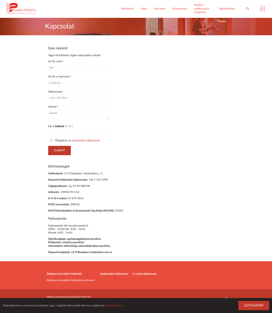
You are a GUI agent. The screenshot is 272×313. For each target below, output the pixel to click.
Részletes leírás (115, 305)
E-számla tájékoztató (145, 274)
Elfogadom (253, 305)
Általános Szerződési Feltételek (64, 274)
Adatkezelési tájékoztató (114, 274)
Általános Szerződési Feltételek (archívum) (71, 280)
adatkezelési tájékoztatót (86, 140)
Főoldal (222, 21)
